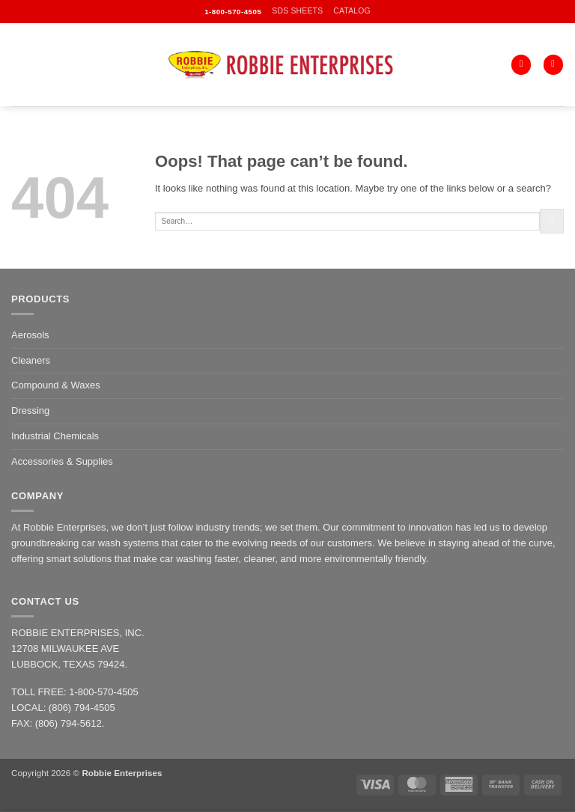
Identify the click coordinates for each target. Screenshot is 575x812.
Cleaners (30, 360)
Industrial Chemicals (55, 436)
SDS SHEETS (297, 11)
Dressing (30, 410)
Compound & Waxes (55, 385)
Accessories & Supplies (62, 461)
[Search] (521, 65)
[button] (553, 65)
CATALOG (352, 11)
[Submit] (552, 221)
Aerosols (30, 335)
